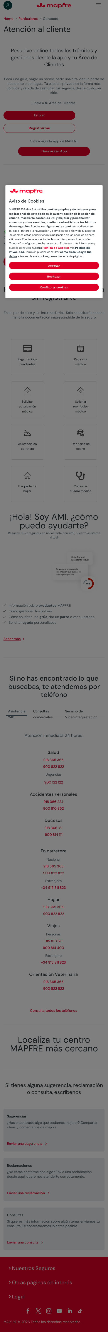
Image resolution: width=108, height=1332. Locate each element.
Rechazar (54, 276)
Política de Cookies (55, 248)
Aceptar (54, 265)
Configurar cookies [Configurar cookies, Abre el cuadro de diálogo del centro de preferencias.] (54, 287)
